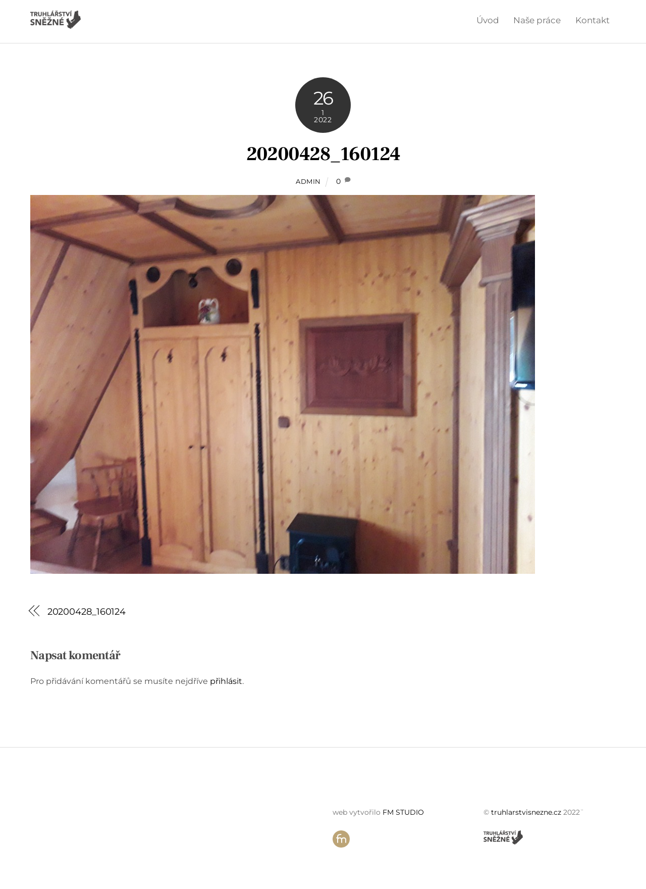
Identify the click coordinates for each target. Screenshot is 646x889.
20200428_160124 (323, 154)
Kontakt (592, 20)
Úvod (487, 20)
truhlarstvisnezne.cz (526, 812)
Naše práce (537, 20)
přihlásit (226, 681)
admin (308, 181)
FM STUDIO (403, 812)
